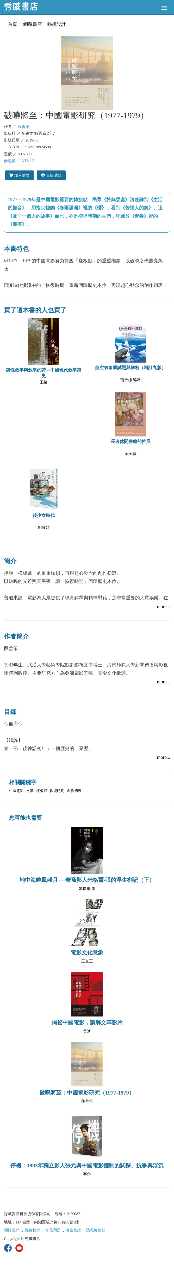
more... (163, 606)
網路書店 (32, 24)
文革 (30, 791)
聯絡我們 (32, 1230)
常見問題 (53, 1230)
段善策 (23, 127)
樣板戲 (41, 791)
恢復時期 (57, 791)
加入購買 (19, 175)
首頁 (12, 24)
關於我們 (12, 1230)
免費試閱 (51, 175)
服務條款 (73, 1230)
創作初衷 (74, 791)
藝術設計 (56, 24)
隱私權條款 (95, 1230)
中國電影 (16, 791)
